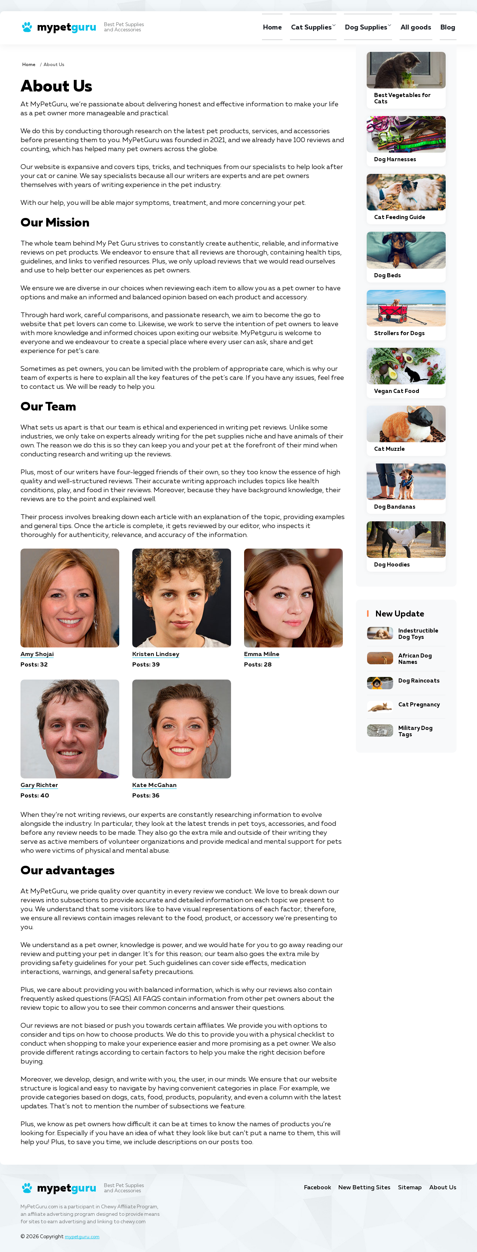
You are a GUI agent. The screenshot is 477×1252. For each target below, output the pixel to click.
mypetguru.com (83, 1236)
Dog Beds (387, 275)
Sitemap (409, 1187)
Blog (447, 27)
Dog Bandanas (395, 507)
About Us (443, 1187)
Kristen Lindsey (156, 654)
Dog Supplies (362, 27)
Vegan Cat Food (396, 391)
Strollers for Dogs (399, 333)
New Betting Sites (361, 1187)
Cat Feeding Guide (399, 217)
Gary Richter (39, 785)
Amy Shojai (37, 654)
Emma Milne (262, 654)
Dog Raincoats (419, 681)
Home (264, 27)
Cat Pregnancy (419, 705)
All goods (414, 27)
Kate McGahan (155, 785)
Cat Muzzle (389, 449)
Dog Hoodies (392, 565)
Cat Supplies (304, 27)
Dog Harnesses (395, 159)
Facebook (312, 1187)
